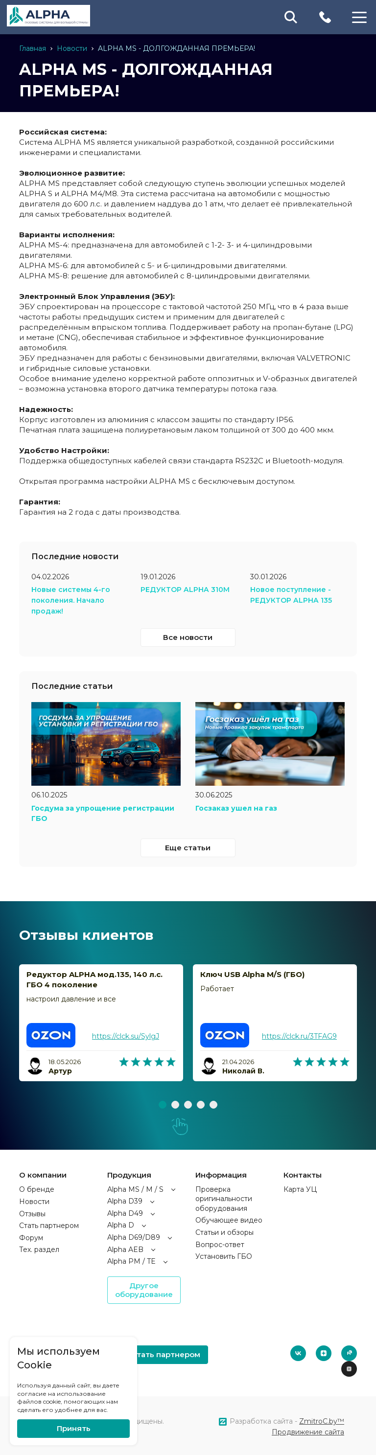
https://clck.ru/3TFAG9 (299, 1034)
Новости (72, 48)
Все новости (187, 636)
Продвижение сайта (308, 1430)
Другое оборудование (144, 1288)
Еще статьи (188, 846)
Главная (32, 48)
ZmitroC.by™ (321, 1419)
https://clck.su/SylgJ (125, 1034)
